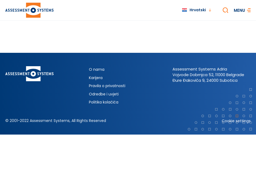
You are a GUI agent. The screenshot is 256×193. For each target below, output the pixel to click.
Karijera (96, 77)
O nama (96, 69)
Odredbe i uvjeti (104, 94)
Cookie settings (236, 121)
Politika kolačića (103, 102)
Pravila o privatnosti (107, 85)
